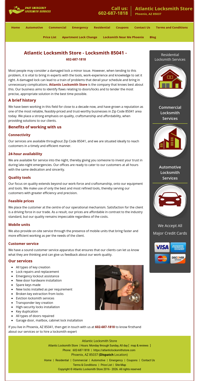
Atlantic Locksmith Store (68, 84)
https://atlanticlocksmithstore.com (114, 350)
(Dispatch (106, 354)
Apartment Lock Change (79, 37)
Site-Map (120, 364)
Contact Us (142, 27)
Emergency (80, 27)
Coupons (122, 27)
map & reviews (140, 345)
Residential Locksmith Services (170, 57)
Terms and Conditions (172, 27)
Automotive (34, 27)
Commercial (57, 27)
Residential (102, 27)
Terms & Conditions (85, 364)
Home (15, 27)
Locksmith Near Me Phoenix (123, 37)
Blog (153, 37)
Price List (49, 37)
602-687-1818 (113, 13)
